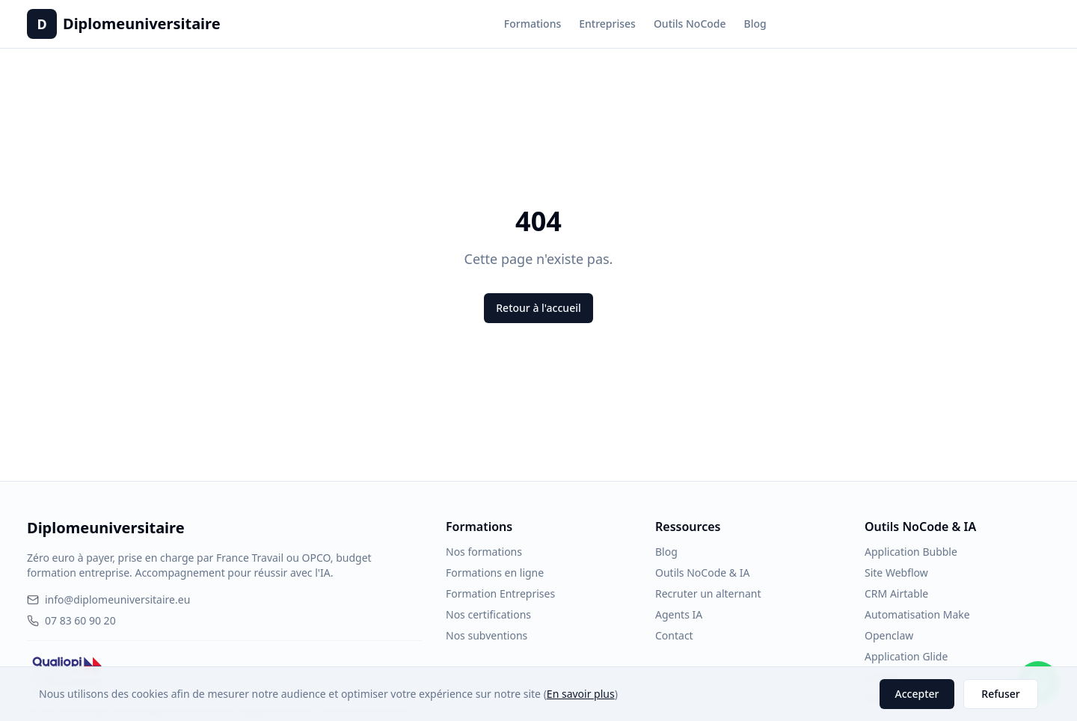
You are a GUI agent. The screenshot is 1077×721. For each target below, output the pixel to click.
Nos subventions (486, 635)
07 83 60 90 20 (71, 620)
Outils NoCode (690, 23)
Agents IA (678, 614)
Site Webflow (896, 572)
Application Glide (906, 656)
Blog (755, 23)
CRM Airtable (896, 593)
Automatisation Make (917, 614)
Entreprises (607, 23)
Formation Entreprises (500, 593)
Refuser (1000, 694)
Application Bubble (911, 551)
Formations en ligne (495, 572)
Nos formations (484, 551)
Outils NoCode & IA (702, 572)
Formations (532, 23)
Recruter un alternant (708, 593)
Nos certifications (488, 614)
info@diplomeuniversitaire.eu (108, 599)
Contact (674, 635)
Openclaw (889, 635)
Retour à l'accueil (538, 308)
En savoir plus (581, 694)
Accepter (917, 694)
